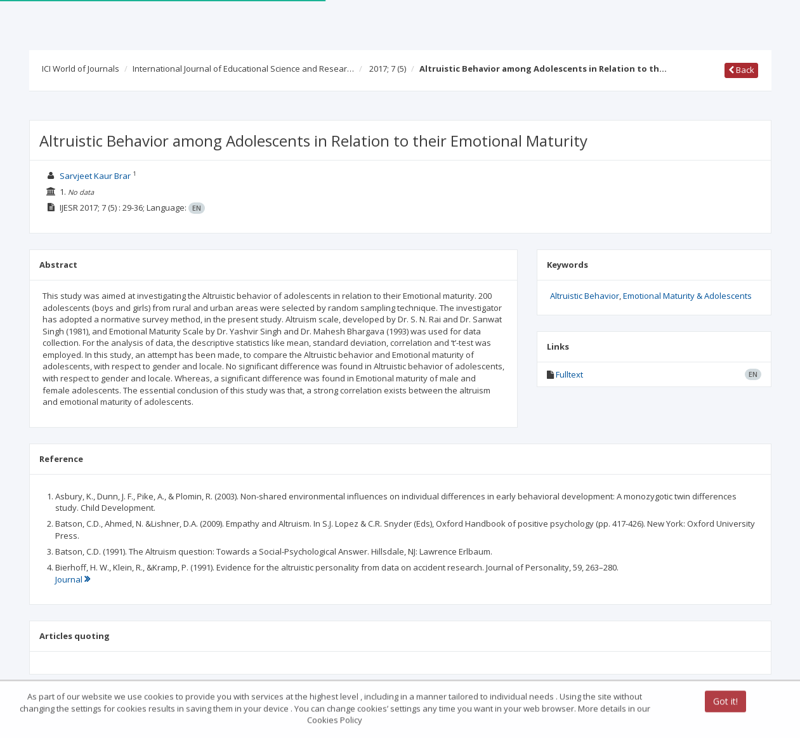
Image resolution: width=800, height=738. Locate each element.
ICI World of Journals (80, 68)
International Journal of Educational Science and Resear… (243, 68)
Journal (72, 579)
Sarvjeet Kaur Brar (95, 175)
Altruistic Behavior (584, 295)
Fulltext (569, 374)
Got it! (725, 702)
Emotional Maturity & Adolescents (687, 295)
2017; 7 (387, 68)
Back (741, 70)
